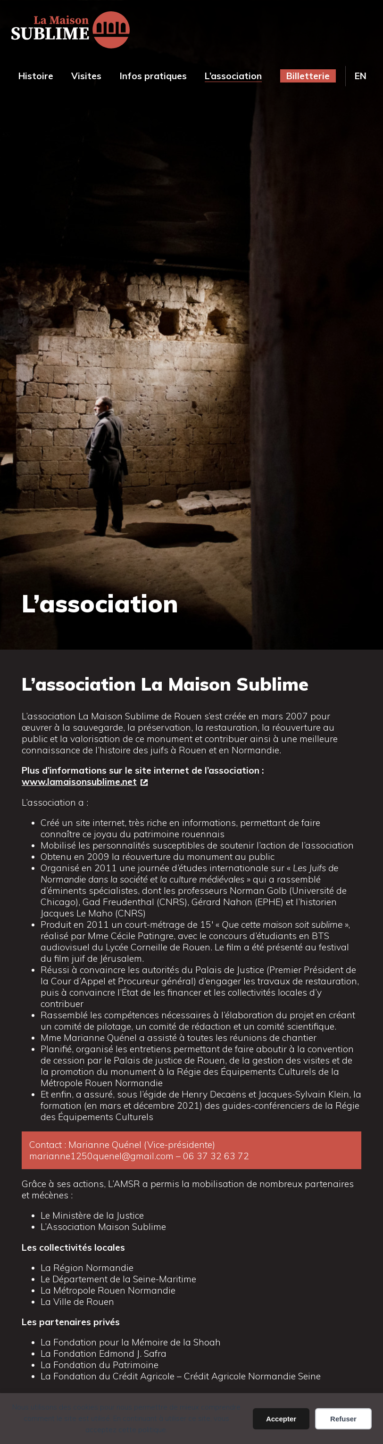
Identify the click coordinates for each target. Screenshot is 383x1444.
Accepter (281, 1419)
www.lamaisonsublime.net (79, 781)
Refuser (343, 1419)
